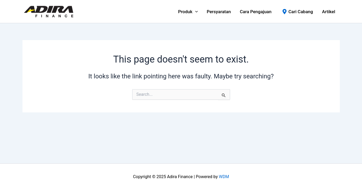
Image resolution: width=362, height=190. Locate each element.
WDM (224, 176)
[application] (195, 11)
